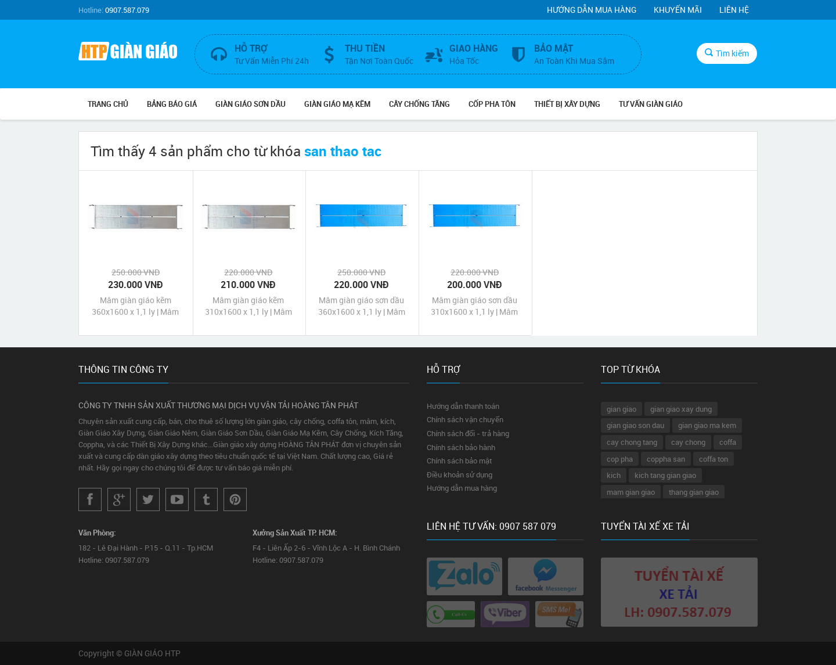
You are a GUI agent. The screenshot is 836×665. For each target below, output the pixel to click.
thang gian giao (694, 492)
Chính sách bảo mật (459, 460)
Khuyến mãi (678, 9)
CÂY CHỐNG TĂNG (419, 104)
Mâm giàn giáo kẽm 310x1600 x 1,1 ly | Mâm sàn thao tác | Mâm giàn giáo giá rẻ (248, 306)
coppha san (666, 459)
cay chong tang (632, 442)
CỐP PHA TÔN (492, 104)
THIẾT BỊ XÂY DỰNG (567, 104)
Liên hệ (734, 9)
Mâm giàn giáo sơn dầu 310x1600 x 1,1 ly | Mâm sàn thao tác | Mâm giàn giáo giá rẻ (474, 306)
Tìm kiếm (727, 53)
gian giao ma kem (707, 425)
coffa (727, 442)
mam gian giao (631, 492)
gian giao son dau (635, 425)
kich (614, 475)
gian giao (621, 409)
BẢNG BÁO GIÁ (172, 104)
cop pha (620, 459)
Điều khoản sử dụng (459, 474)
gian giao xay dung (681, 409)
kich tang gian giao (665, 475)
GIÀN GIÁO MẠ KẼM (337, 104)
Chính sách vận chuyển (465, 419)
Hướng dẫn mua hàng (591, 9)
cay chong (688, 442)
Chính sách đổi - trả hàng (468, 433)
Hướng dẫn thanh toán (463, 406)
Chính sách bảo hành (461, 447)
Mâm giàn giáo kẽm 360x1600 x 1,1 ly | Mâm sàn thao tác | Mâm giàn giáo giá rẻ (135, 306)
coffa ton (713, 459)
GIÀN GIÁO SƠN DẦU (250, 104)
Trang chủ (108, 104)
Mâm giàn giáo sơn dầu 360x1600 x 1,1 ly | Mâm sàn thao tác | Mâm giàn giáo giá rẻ (361, 306)
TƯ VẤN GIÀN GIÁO (651, 104)
